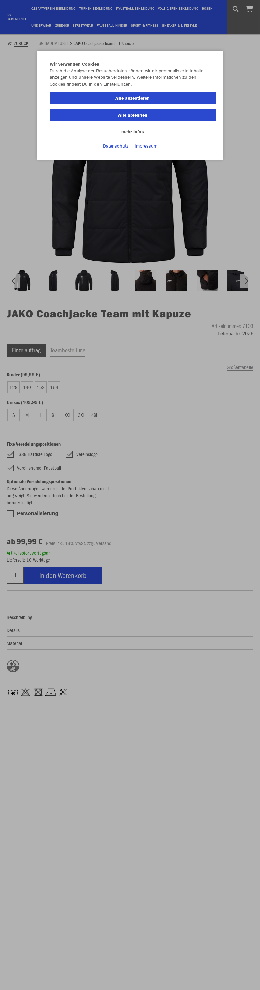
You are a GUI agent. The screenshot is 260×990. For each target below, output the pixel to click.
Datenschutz (115, 146)
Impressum (146, 146)
